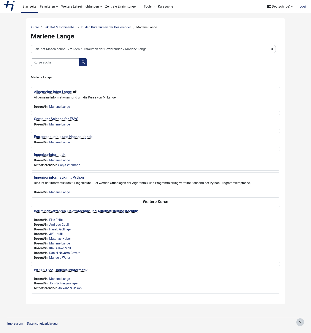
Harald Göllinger (61, 231)
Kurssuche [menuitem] (165, 6)
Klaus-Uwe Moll (61, 250)
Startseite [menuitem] (29, 6)
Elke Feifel (57, 221)
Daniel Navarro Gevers (66, 255)
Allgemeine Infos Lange (53, 92)
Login (304, 6)
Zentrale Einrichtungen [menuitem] (121, 6)
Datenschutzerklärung (51, 324)
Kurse (35, 27)
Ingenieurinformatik (49, 156)
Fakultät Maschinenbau (61, 27)
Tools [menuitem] (148, 6)
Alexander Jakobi (71, 291)
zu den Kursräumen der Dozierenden (108, 27)
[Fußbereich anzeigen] (300, 322)
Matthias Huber (61, 241)
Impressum (23, 324)
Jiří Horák (56, 236)
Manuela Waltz (60, 260)
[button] (280, 6)
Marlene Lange (60, 107)
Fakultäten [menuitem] (47, 6)
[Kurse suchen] (55, 63)
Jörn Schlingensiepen (65, 286)
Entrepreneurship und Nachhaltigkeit (63, 137)
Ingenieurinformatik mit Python (59, 178)
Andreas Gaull (60, 226)
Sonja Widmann (70, 166)
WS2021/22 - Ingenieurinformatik (60, 273)
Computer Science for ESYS (56, 119)
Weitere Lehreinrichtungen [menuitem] (80, 6)
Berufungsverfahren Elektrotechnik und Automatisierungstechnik (86, 212)
